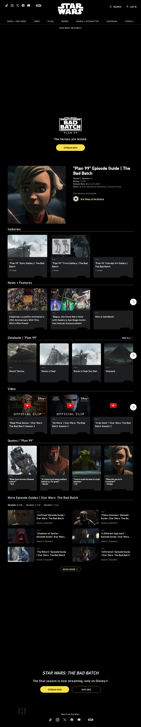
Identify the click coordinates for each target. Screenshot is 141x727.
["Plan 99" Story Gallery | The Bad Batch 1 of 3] (27, 246)
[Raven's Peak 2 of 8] (54, 354)
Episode (86, 178)
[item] (16, 22)
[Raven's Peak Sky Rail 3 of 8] (86, 354)
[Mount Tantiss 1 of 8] (22, 354)
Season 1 (51, 505)
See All (126, 338)
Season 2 (33, 505)
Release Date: (79, 184)
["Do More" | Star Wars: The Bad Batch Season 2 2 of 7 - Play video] (70, 406)
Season (76, 178)
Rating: (76, 181)
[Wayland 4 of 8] (118, 354)
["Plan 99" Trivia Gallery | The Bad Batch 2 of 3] (70, 246)
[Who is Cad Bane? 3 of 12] (113, 299)
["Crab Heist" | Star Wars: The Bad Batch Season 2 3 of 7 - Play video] (113, 406)
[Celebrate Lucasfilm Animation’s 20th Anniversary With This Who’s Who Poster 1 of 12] (27, 299)
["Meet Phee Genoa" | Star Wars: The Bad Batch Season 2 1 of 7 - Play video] (27, 406)
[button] (70, 147)
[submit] (110, 6)
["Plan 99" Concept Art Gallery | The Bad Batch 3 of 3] (113, 246)
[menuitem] (37, 22)
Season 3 (15, 505)
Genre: (76, 187)
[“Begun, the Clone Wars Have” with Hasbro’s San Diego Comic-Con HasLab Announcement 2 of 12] (70, 299)
